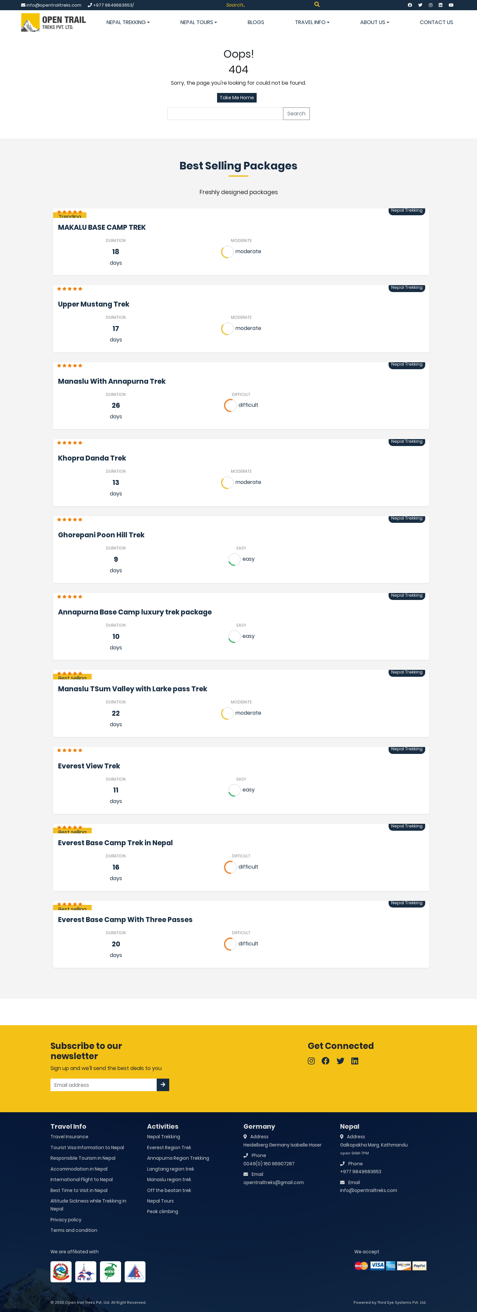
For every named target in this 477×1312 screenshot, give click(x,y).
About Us (374, 22)
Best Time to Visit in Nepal (79, 1190)
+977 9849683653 (360, 1172)
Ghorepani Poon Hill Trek (101, 535)
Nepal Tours (198, 22)
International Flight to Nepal (81, 1180)
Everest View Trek (89, 766)
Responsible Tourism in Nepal (82, 1158)
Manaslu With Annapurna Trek (112, 381)
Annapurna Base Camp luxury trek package (135, 612)
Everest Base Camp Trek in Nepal (115, 843)
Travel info (312, 22)
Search (296, 113)
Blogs (256, 22)
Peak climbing (162, 1211)
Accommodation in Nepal (79, 1169)
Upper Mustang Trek (93, 304)
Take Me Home (237, 97)
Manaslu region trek (169, 1180)
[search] (225, 113)
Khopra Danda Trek (92, 458)
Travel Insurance (69, 1137)
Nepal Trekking (128, 22)
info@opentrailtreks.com (368, 1190)
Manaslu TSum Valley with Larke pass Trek (132, 689)
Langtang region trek (170, 1169)
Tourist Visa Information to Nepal (87, 1148)
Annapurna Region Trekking (178, 1158)
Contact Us (436, 22)
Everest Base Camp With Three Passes (125, 919)
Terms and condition (73, 1230)
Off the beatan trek (169, 1190)
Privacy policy (65, 1220)
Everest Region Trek (169, 1148)
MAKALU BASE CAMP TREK (102, 227)
